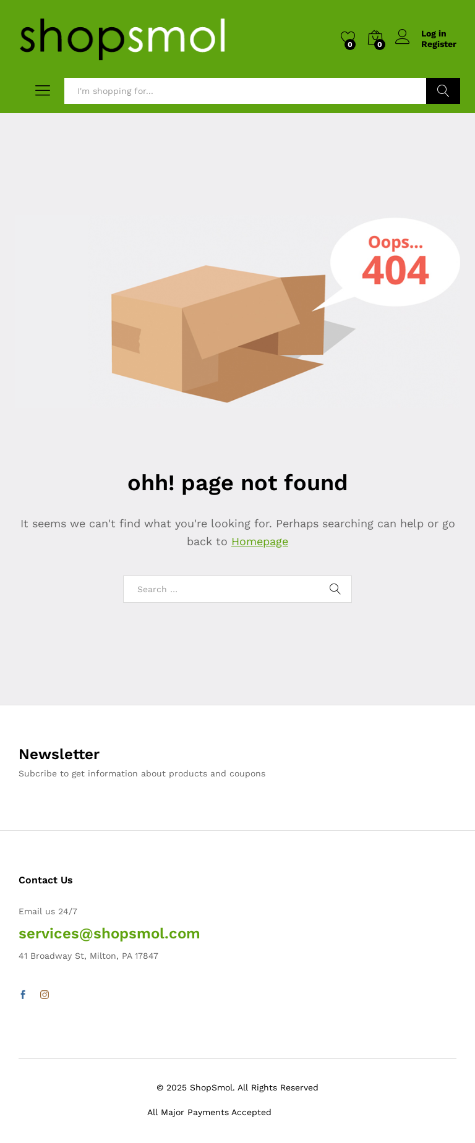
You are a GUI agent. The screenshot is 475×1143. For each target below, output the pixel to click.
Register (438, 44)
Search (443, 91)
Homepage (259, 541)
